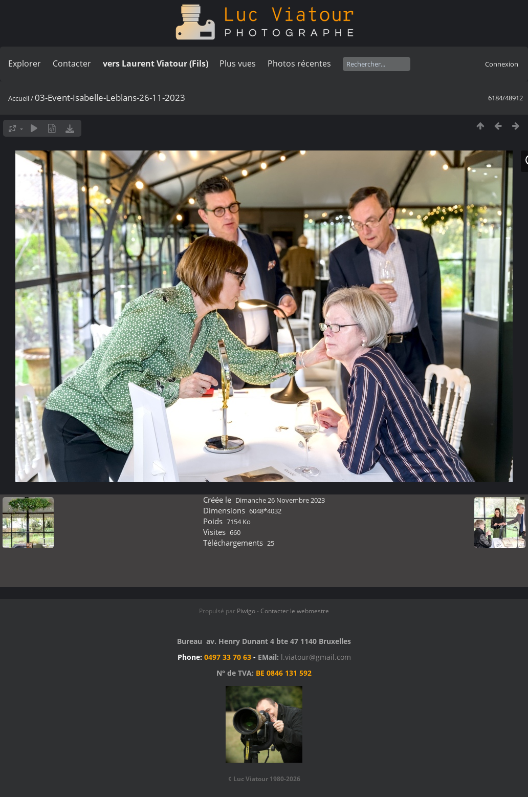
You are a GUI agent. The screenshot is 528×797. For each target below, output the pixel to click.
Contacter (72, 63)
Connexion (501, 64)
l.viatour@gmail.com (316, 657)
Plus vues (237, 63)
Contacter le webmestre (294, 611)
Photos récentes (299, 63)
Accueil (18, 98)
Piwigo (246, 611)
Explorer (24, 63)
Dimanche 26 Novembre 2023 (280, 500)
